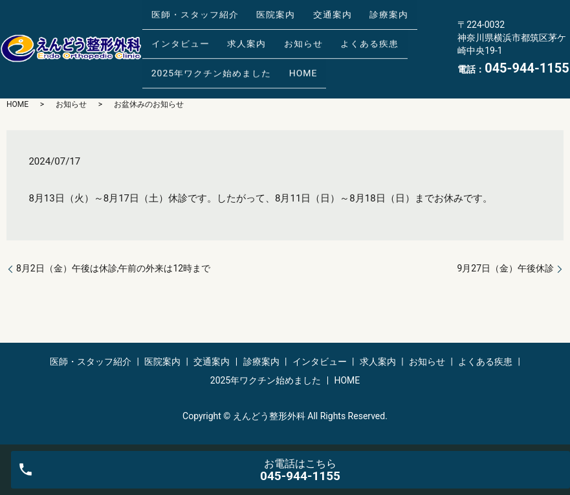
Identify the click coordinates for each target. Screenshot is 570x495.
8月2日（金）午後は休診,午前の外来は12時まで (113, 268)
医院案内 (262, 17)
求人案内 (233, 38)
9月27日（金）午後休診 (505, 268)
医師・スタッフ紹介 (190, 17)
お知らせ (281, 38)
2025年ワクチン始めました (207, 58)
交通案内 (310, 17)
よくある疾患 (339, 38)
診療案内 (358, 17)
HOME (290, 58)
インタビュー (176, 38)
